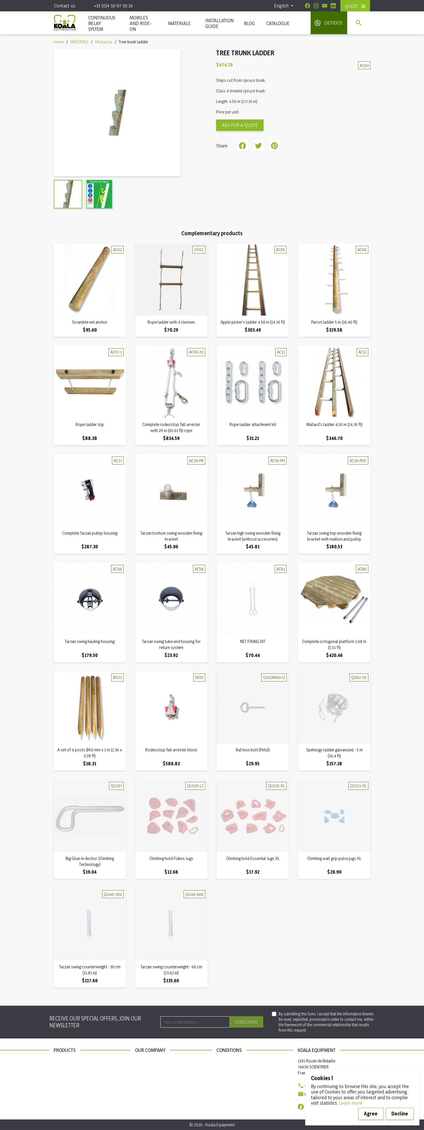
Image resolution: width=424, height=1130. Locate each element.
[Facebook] (307, 5)
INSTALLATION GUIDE (218, 23)
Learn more (350, 1103)
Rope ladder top (90, 424)
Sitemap (142, 1069)
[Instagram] (316, 5)
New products (66, 1061)
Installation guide (68, 1085)
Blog (249, 23)
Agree (370, 1114)
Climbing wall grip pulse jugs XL (334, 858)
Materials (62, 1069)
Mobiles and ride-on (141, 23)
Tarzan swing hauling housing (89, 641)
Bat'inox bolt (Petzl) (253, 749)
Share (242, 145)
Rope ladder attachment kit (253, 424)
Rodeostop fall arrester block (171, 749)
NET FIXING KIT (252, 641)
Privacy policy (228, 1069)
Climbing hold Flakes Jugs (171, 858)
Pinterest (274, 145)
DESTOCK (333, 23)
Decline (399, 1114)
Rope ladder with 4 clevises (171, 322)
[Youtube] (324, 5)
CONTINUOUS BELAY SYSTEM (101, 23)
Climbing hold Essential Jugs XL (253, 858)
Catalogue (278, 23)
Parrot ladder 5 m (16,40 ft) (334, 322)
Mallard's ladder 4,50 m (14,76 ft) (334, 424)
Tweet (258, 145)
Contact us (64, 6)
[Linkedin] (333, 5)
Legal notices (227, 1061)
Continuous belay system (76, 1077)
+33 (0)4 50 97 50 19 (113, 6)
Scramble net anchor (89, 322)
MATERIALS (179, 23)
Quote (352, 6)
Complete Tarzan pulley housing (89, 533)
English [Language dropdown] (282, 6)
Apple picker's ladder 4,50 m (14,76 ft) (253, 322)
